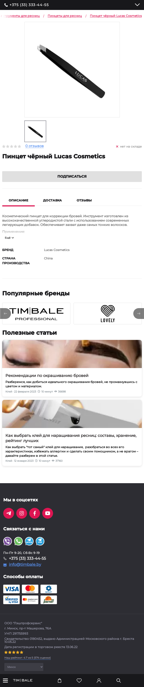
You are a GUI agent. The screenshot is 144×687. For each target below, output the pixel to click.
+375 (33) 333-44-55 (29, 4)
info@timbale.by (25, 570)
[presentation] (5, 318)
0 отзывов (34, 146)
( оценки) (27, 662)
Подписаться (72, 182)
